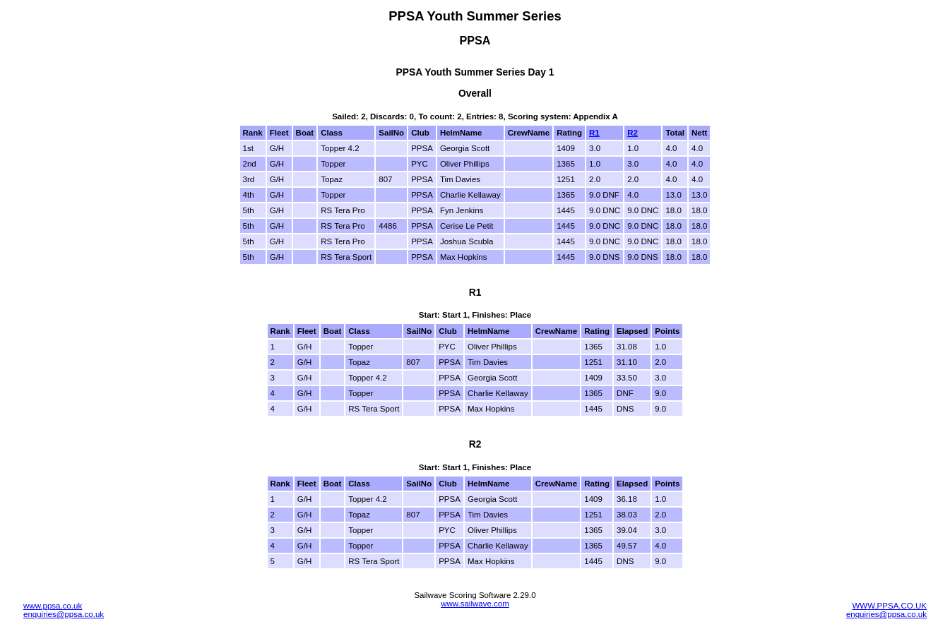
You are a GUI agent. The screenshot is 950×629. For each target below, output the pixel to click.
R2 (632, 132)
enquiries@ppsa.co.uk (63, 614)
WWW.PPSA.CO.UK (889, 605)
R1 (594, 132)
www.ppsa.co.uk (52, 605)
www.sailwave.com (475, 603)
